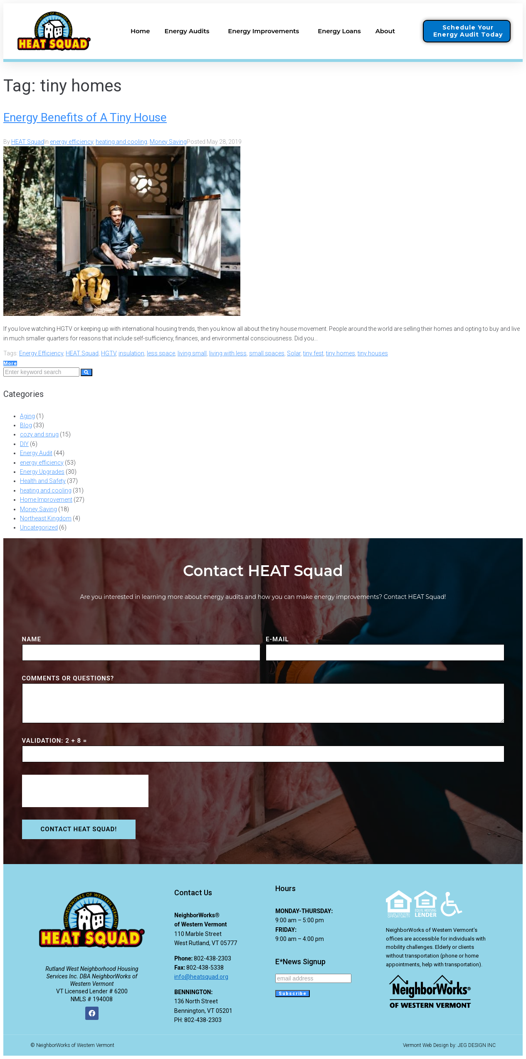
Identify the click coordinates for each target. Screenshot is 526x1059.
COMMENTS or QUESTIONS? (68, 678)
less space (161, 353)
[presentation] (85, 791)
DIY (24, 444)
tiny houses (373, 353)
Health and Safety (43, 481)
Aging (27, 416)
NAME (31, 639)
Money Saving (168, 141)
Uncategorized (39, 527)
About (387, 31)
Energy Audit (36, 453)
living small (192, 353)
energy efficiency (71, 141)
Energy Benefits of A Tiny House (85, 117)
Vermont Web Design (426, 1045)
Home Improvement (46, 499)
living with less (228, 353)
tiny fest (313, 353)
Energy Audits (189, 31)
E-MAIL (277, 639)
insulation (131, 353)
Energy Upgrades (42, 471)
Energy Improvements (265, 31)
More (10, 363)
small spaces (266, 353)
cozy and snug (39, 434)
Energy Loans (339, 31)
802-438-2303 (212, 958)
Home (140, 31)
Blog (26, 425)
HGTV (108, 353)
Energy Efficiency (41, 353)
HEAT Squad (27, 141)
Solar (294, 353)
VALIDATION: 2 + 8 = (54, 740)
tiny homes (340, 353)
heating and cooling (121, 141)
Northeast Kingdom (46, 518)
